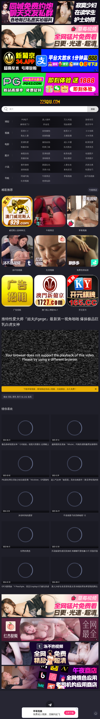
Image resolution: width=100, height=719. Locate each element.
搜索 (93, 109)
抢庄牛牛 (89, 124)
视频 (7, 132)
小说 (7, 166)
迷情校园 (25, 169)
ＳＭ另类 (89, 135)
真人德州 (46, 119)
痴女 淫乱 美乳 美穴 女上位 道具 (18, 396)
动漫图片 (89, 153)
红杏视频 (25, 180)
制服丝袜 (25, 147)
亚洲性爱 (25, 142)
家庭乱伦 (46, 164)
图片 (7, 155)
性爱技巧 (89, 169)
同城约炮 (25, 176)
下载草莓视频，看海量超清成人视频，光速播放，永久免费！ (60, 389)
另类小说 (46, 169)
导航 (7, 178)
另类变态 (89, 147)
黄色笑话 (68, 169)
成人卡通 (68, 142)
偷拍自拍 (46, 142)
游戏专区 (89, 119)
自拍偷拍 (46, 130)
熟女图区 (68, 158)
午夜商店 (46, 176)
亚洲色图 (46, 153)
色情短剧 (46, 180)
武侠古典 (89, 164)
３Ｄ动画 (89, 130)
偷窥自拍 (25, 153)
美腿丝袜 (25, 158)
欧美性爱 (89, 142)
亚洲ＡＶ (25, 130)
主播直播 (68, 135)
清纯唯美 (46, 158)
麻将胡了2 (24, 124)
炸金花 (46, 124)
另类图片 (89, 158)
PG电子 (24, 119)
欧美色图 (68, 153)
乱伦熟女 (68, 147)
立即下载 (70, 712)
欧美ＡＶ (68, 130)
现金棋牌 (68, 124)
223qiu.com (50, 102)
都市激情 (25, 164)
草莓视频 (68, 176)
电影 (7, 144)
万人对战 (68, 119)
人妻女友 (68, 164)
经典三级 (46, 147)
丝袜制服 (46, 135)
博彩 (7, 121)
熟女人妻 (25, 135)
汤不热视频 (89, 176)
